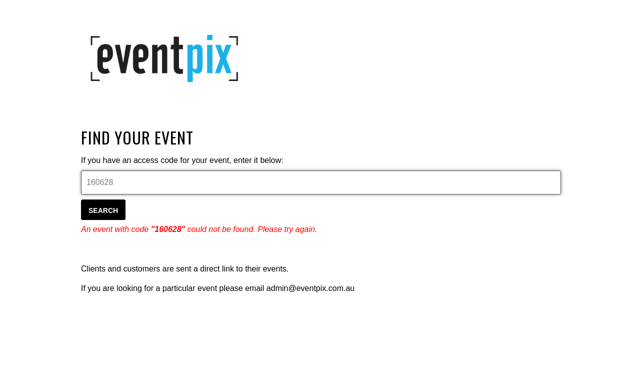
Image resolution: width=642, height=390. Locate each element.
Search (103, 210)
